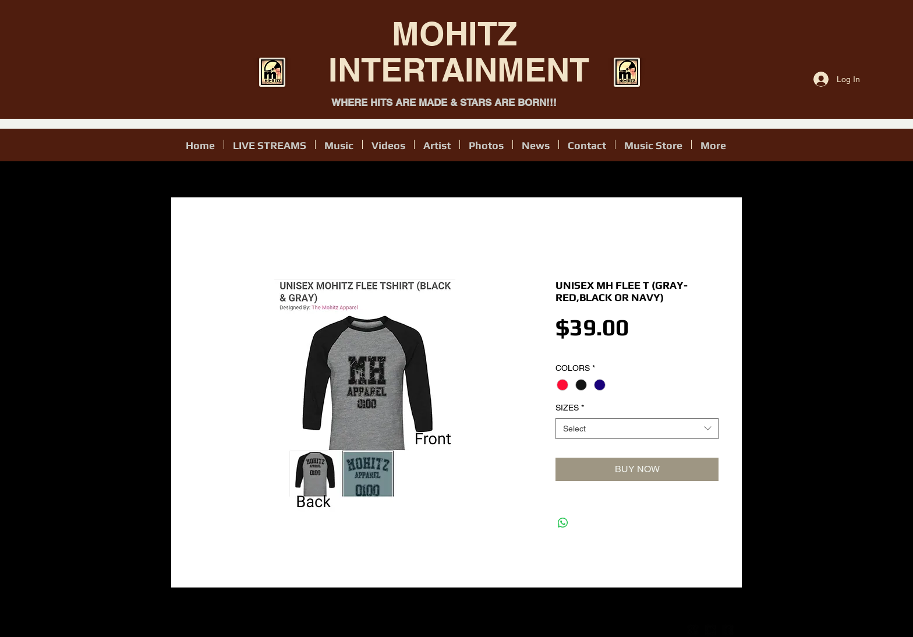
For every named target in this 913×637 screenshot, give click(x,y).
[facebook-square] (728, 630)
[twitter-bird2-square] (710, 630)
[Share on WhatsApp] (563, 523)
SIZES (569, 407)
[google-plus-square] (693, 630)
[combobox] (637, 428)
